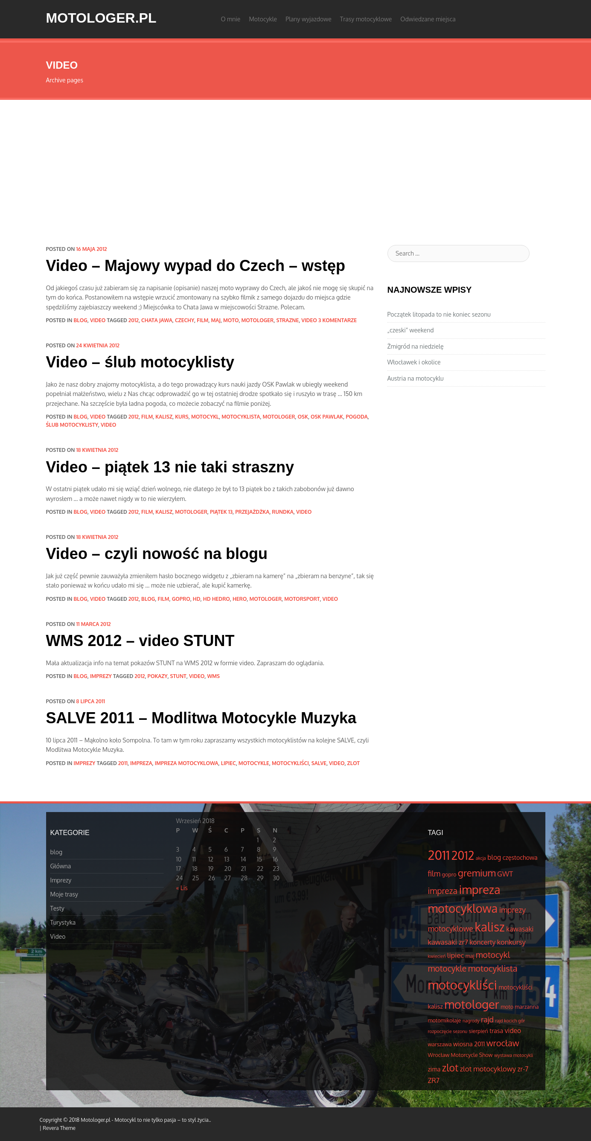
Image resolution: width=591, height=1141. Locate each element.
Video (97, 320)
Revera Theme (59, 1128)
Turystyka (63, 922)
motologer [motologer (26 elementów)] (471, 1004)
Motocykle (263, 19)
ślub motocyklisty (72, 425)
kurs (182, 416)
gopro (181, 599)
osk (302, 416)
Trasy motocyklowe (366, 19)
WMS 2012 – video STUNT (140, 640)
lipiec (228, 763)
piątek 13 (221, 512)
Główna (60, 866)
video (309, 320)
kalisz (163, 416)
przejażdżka (252, 512)
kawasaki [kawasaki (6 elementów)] (519, 929)
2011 (123, 763)
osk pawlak (327, 416)
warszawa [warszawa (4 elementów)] (440, 1044)
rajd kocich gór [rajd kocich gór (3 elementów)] (510, 1021)
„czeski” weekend (410, 330)
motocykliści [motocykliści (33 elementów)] (462, 985)
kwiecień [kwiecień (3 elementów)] (437, 956)
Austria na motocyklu (415, 378)
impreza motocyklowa (186, 763)
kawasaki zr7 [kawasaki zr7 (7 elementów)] (448, 941)
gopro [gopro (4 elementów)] (449, 874)
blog (80, 320)
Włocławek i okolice (414, 362)
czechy (184, 320)
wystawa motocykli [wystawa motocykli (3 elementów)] (513, 1055)
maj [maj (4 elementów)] (470, 955)
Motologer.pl (101, 18)
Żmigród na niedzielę (415, 346)
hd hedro (216, 599)
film (202, 320)
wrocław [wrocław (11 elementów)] (502, 1042)
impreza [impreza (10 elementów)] (442, 890)
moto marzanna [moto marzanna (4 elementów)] (520, 1006)
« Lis (182, 887)
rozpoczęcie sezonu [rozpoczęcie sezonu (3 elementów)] (448, 1031)
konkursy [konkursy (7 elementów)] (511, 941)
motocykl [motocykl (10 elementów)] (493, 954)
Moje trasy (64, 894)
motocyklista (240, 416)
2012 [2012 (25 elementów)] (463, 855)
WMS (213, 676)
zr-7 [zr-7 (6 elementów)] (523, 1069)
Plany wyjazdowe (308, 19)
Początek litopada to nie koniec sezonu (439, 314)
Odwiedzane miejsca (428, 19)
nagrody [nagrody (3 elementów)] (471, 1021)
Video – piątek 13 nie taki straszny (170, 467)
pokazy (158, 676)
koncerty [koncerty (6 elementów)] (482, 942)
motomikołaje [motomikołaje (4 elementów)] (444, 1020)
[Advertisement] (296, 164)
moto (231, 320)
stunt (178, 676)
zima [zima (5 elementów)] (434, 1069)
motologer (258, 320)
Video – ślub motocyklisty (140, 362)
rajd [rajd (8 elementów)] (487, 1019)
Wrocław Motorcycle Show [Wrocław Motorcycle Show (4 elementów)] (460, 1054)
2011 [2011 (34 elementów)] (439, 855)
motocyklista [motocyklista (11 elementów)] (493, 968)
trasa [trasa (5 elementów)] (496, 1030)
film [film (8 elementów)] (434, 873)
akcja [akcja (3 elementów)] (481, 858)
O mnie (231, 19)
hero (240, 599)
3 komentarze (337, 320)
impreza (141, 763)
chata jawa (156, 320)
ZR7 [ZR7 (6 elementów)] (434, 1080)
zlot (353, 763)
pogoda (356, 416)
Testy (57, 908)
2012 (133, 320)
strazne (287, 320)
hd (197, 599)
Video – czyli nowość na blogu (157, 553)
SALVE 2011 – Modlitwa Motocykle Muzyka (201, 718)
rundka (283, 512)
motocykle (254, 763)
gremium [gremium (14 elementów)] (477, 873)
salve (319, 763)
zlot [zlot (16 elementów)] (450, 1067)
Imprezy (101, 676)
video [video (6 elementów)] (513, 1030)
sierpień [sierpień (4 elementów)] (478, 1030)
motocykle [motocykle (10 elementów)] (447, 968)
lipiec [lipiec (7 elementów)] (455, 955)
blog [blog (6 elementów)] (494, 857)
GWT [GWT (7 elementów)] (505, 873)
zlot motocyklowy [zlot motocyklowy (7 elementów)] (488, 1068)
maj (215, 320)
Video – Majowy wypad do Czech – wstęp (196, 265)
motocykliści (290, 763)
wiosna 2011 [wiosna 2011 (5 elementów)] (469, 1044)
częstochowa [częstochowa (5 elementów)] (520, 857)
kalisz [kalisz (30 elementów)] (489, 926)
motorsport (302, 599)
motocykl (205, 416)
